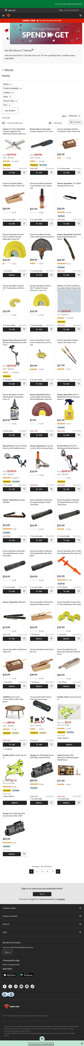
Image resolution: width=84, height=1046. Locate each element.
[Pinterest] (27, 986)
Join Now (61, 899)
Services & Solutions (42, 916)
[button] (12, 173)
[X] (10, 986)
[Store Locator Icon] (6, 10)
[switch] (12, 123)
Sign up (7, 952)
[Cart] (80, 15)
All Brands (9, 70)
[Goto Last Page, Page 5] (53, 871)
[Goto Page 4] (47, 871)
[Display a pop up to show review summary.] (18, 161)
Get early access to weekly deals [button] (41, 1044)
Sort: (64, 116)
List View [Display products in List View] (75, 122)
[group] (15, 165)
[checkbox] (7, 749)
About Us (42, 924)
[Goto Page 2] (37, 871)
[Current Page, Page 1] (31, 871)
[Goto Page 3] (42, 871)
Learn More (7, 968)
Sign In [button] (42, 894)
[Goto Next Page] (58, 871)
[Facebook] (4, 986)
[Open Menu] (3, 15)
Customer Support (42, 908)
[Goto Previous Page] (26, 871)
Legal (42, 932)
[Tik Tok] (32, 986)
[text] (15, 161)
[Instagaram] (16, 986)
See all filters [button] (10, 111)
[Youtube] (21, 986)
